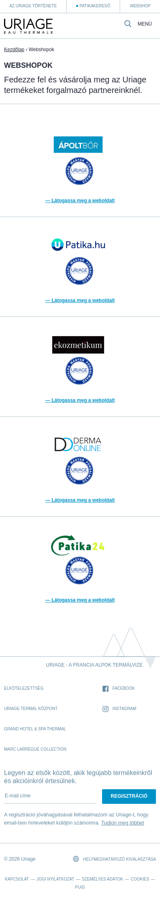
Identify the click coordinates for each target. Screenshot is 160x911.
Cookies (140, 879)
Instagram (119, 709)
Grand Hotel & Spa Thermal (35, 729)
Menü (145, 24)
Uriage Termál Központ (31, 708)
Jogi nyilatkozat (55, 879)
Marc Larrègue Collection (35, 749)
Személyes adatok (102, 879)
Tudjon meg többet (122, 823)
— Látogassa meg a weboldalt (80, 200)
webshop (140, 6)
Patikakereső (94, 6)
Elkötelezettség (24, 688)
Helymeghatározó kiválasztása (114, 859)
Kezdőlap (14, 49)
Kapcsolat (17, 879)
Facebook (118, 688)
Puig (80, 887)
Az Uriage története (33, 6)
